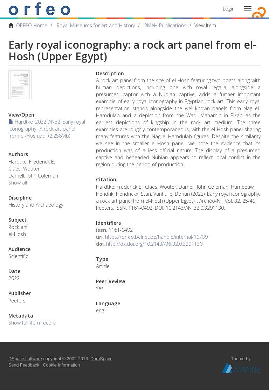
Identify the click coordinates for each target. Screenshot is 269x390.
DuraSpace (101, 358)
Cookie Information (61, 365)
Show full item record (32, 322)
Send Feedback (23, 365)
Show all (17, 182)
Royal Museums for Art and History (96, 25)
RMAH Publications (165, 25)
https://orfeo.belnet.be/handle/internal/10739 (156, 237)
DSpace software (25, 358)
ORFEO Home (31, 25)
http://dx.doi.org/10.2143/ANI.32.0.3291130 (154, 244)
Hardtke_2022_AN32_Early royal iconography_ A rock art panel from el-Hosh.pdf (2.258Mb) (46, 128)
